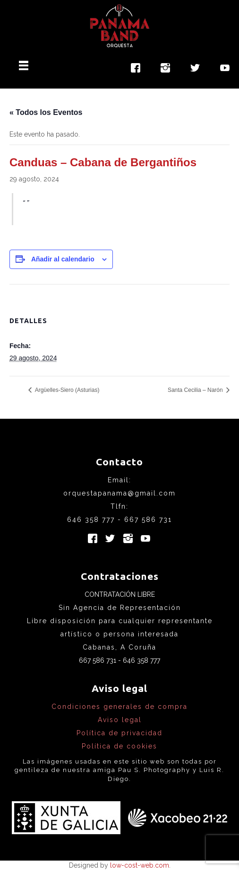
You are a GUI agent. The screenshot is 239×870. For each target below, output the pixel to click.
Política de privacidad (119, 733)
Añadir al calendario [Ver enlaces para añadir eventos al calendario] (62, 259)
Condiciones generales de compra (119, 706)
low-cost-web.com (139, 865)
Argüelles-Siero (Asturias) (66, 390)
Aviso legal (120, 720)
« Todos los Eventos (45, 112)
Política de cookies (119, 746)
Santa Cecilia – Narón (196, 390)
